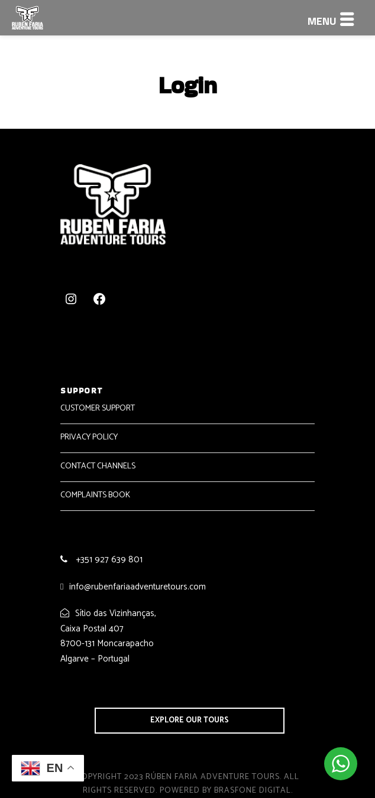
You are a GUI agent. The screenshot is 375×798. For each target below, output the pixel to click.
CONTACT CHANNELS (97, 466)
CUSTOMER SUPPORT (97, 408)
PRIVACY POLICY (89, 437)
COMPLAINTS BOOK (95, 495)
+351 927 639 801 (108, 559)
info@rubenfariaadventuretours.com (137, 586)
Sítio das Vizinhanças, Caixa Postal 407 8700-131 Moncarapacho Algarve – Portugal (108, 636)
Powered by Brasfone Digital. (226, 790)
